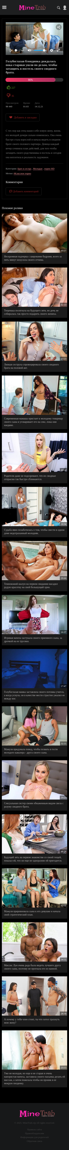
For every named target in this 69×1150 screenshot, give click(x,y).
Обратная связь (34, 1141)
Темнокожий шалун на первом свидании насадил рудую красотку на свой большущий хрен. (31, 586)
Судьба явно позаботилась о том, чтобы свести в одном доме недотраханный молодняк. (34, 532)
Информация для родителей (34, 1137)
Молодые (37, 168)
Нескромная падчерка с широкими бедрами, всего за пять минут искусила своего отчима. (33, 258)
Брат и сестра (24, 168)
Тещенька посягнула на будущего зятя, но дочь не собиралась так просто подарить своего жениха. (31, 312)
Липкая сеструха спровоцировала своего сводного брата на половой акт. (31, 366)
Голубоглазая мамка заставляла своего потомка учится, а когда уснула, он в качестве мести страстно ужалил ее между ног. (34, 695)
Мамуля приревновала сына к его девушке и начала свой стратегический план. (32, 913)
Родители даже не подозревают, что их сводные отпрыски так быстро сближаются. (30, 478)
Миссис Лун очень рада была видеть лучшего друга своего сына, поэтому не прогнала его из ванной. (32, 967)
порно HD (49, 168)
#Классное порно (22, 173)
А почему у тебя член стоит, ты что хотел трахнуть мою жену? (32, 1021)
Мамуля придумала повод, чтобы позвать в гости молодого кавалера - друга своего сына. (31, 751)
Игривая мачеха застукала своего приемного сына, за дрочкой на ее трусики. (33, 640)
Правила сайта (34, 1129)
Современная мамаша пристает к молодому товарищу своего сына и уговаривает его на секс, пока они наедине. (33, 422)
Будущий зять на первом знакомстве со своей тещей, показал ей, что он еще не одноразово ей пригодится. (33, 859)
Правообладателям (34, 1133)
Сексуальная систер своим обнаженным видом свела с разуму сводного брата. (33, 805)
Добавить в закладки (23, 117)
